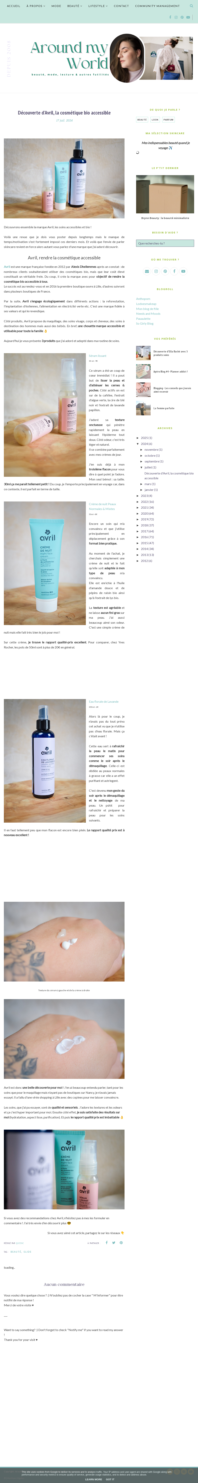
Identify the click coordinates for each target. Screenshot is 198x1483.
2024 (144, 443)
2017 (144, 531)
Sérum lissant (97, 355)
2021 (144, 507)
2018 (144, 525)
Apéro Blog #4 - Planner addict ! (171, 371)
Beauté (16, 1251)
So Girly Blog (145, 323)
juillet (148, 467)
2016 (144, 537)
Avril (7, 266)
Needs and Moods (148, 313)
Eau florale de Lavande (104, 701)
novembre (151, 449)
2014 (144, 549)
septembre (152, 461)
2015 (144, 543)
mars (148, 484)
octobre (150, 455)
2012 (144, 560)
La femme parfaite (164, 408)
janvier (149, 489)
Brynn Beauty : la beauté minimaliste (165, 218)
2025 (144, 437)
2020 (144, 513)
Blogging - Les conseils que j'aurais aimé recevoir (172, 389)
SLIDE (28, 1251)
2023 (144, 495)
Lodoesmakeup (146, 303)
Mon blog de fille (147, 309)
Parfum (168, 119)
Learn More (93, 1479)
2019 (144, 519)
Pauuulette (143, 318)
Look (155, 119)
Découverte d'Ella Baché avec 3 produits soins (171, 353)
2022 (144, 501)
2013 (144, 555)
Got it (110, 1479)
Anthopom (143, 298)
